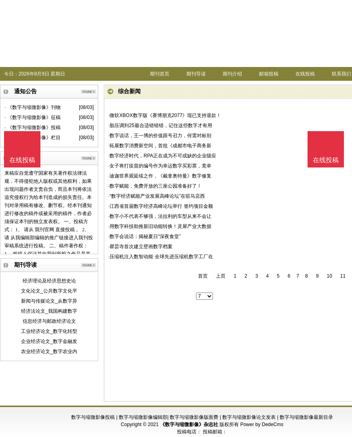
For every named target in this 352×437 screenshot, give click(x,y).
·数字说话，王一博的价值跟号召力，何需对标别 (159, 135)
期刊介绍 (232, 74)
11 (343, 276)
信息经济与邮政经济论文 (49, 321)
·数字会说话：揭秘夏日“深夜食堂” (144, 236)
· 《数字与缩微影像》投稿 (32, 127)
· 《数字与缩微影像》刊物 (32, 107)
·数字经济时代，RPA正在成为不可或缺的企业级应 (162, 156)
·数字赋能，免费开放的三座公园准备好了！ (155, 186)
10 (329, 276)
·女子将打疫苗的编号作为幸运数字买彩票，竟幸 (159, 166)
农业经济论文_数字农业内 (49, 351)
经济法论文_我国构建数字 (49, 311)
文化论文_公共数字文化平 (49, 291)
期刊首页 (159, 74)
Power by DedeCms (261, 424)
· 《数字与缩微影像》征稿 (32, 117)
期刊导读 (196, 74)
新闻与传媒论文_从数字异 (49, 301)
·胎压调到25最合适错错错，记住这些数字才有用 (160, 125)
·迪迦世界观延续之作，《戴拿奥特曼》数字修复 (159, 176)
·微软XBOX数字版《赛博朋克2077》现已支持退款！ (164, 115)
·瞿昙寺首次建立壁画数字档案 (140, 246)
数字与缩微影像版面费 (194, 417)
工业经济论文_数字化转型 (49, 331)
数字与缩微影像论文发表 (249, 417)
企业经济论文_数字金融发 (49, 341)
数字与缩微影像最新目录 (306, 417)
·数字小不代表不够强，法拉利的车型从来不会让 (159, 216)
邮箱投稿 (268, 74)
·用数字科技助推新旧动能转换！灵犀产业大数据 (159, 226)
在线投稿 (305, 74)
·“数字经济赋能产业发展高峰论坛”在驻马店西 (156, 196)
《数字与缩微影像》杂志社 (189, 424)
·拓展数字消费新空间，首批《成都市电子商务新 (159, 145)
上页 (221, 276)
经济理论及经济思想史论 (49, 281)
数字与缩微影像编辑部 (143, 417)
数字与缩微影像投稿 (93, 417)
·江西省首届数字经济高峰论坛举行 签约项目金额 (160, 206)
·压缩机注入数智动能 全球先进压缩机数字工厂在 (160, 256)
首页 (203, 276)
